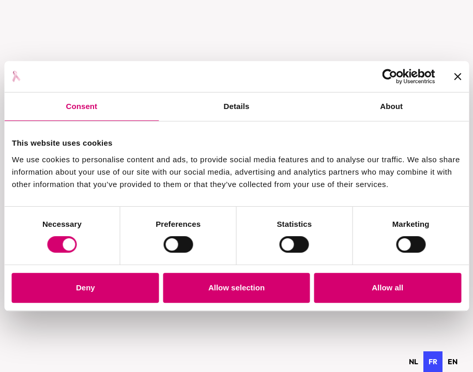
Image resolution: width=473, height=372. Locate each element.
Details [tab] (237, 106)
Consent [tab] (81, 106)
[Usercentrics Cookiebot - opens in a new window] (389, 76)
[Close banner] (457, 76)
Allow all (387, 287)
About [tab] (391, 106)
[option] (413, 361)
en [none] (452, 361)
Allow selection (236, 287)
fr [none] (433, 361)
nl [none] (413, 361)
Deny (85, 287)
